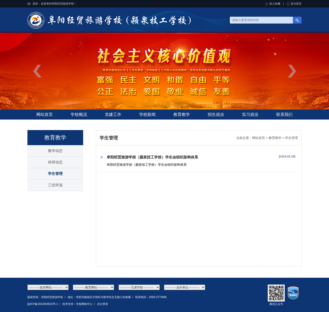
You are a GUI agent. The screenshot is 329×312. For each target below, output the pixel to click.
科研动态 (55, 162)
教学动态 (55, 151)
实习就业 (250, 114)
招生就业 (216, 114)
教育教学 (181, 114)
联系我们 (284, 114)
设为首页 (296, 3)
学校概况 (79, 114)
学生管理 (55, 174)
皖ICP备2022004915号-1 (42, 304)
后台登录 (102, 304)
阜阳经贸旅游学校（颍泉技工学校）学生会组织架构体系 (152, 157)
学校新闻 (147, 114)
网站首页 (44, 114)
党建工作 (113, 114)
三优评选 (55, 185)
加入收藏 (274, 3)
